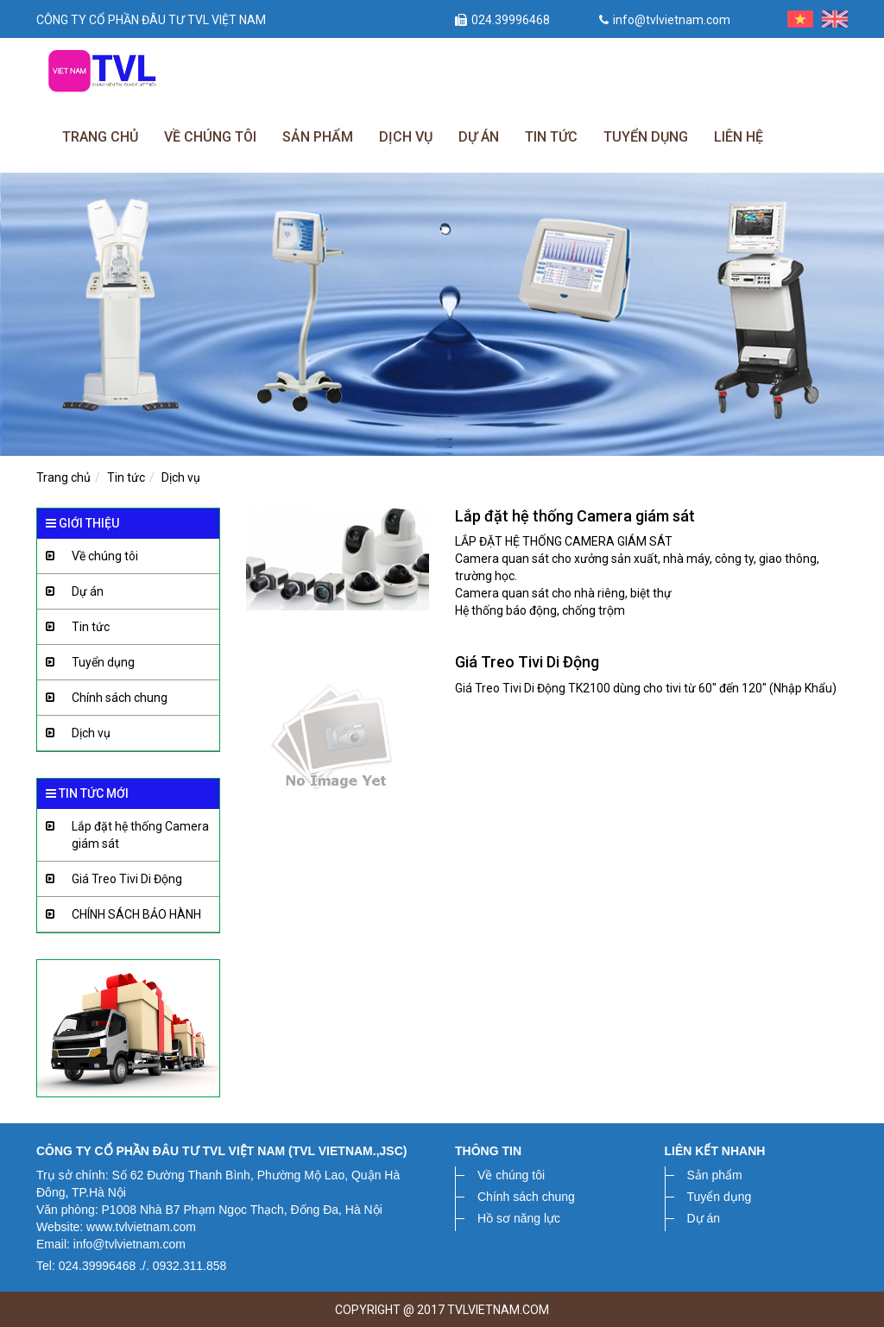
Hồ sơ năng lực (518, 1218)
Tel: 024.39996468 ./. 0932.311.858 (131, 1266)
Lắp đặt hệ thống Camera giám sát (123, 829)
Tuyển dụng (645, 137)
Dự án (478, 137)
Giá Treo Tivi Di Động (109, 879)
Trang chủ (100, 137)
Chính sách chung (102, 698)
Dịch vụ (406, 137)
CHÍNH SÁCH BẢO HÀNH (119, 914)
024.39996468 (502, 20)
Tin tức (551, 137)
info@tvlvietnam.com (664, 20)
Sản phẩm (317, 137)
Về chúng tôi (210, 137)
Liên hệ (738, 137)
